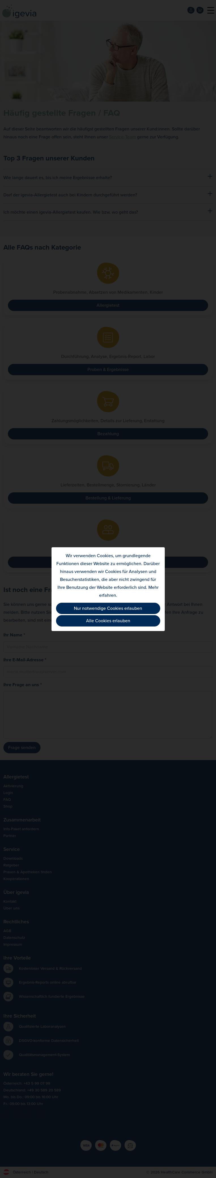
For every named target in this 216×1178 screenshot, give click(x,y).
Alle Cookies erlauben (108, 621)
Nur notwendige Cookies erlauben (108, 608)
